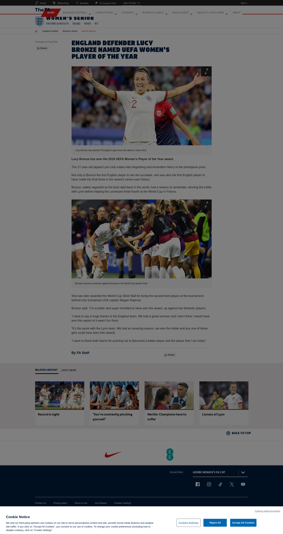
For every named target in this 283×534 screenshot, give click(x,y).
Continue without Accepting (267, 511)
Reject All (215, 522)
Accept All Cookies (243, 522)
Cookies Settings (189, 522)
